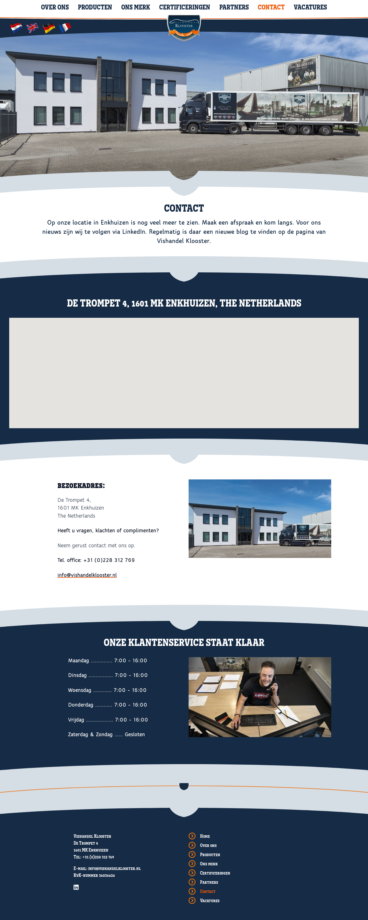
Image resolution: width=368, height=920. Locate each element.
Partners (234, 7)
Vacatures (310, 7)
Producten (95, 7)
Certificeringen (184, 7)
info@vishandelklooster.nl (87, 575)
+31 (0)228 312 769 (98, 856)
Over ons (55, 7)
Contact (271, 7)
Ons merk (135, 7)
